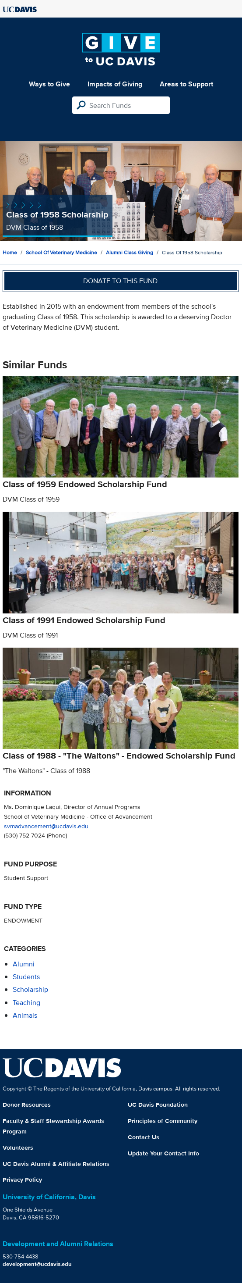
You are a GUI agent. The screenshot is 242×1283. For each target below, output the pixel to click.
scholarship (30, 989)
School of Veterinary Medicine (61, 252)
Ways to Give (49, 84)
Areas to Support (186, 84)
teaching (26, 1003)
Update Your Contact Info (163, 1153)
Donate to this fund (120, 281)
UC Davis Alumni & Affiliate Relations (56, 1163)
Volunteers (18, 1147)
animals (25, 1015)
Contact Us (143, 1137)
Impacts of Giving (115, 84)
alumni (24, 964)
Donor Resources (27, 1104)
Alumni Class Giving (129, 252)
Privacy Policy (22, 1179)
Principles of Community (162, 1120)
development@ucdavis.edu (37, 1264)
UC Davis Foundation (158, 1104)
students (26, 977)
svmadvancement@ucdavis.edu (46, 825)
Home (10, 252)
